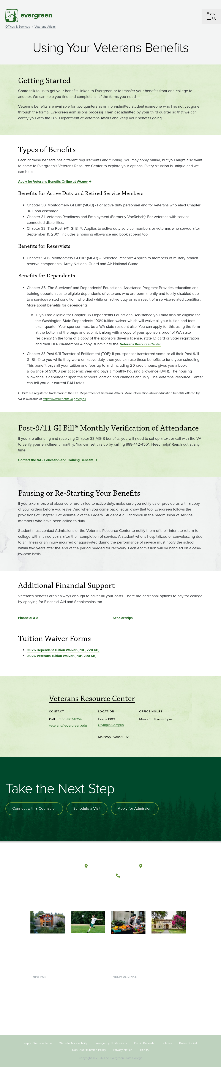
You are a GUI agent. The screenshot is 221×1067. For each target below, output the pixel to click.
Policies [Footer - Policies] (167, 1040)
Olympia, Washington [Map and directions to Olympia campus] (111, 864)
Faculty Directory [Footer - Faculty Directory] (125, 987)
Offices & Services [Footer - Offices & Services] (126, 994)
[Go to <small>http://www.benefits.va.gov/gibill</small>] (64, 399)
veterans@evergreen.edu (68, 725)
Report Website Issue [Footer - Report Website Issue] (38, 1040)
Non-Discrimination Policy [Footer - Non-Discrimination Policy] (89, 1047)
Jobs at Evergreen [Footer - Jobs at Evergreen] (126, 1022)
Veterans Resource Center (92, 699)
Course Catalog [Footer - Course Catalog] (124, 1001)
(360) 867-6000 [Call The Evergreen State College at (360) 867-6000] (138, 873)
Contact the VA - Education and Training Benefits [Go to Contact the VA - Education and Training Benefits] (55, 459)
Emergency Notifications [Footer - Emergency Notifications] (111, 1040)
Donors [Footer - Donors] (37, 1008)
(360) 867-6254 (70, 719)
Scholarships (123, 617)
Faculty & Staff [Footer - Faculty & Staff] (42, 1001)
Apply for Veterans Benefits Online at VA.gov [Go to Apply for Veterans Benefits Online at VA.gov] (53, 181)
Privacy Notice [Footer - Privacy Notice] (122, 1047)
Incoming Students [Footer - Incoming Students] (46, 987)
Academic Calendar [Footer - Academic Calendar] (127, 1008)
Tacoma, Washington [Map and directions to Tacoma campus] (165, 864)
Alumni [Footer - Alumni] (37, 1015)
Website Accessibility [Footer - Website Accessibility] (73, 1040)
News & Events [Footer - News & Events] (124, 1015)
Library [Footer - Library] (118, 980)
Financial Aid (28, 617)
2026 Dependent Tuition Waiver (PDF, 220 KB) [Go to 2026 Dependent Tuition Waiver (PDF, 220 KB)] (63, 649)
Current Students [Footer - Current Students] (44, 980)
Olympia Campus (111, 724)
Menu (211, 13)
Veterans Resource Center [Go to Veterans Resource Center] (140, 344)
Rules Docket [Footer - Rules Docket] (188, 1040)
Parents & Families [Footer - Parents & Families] (45, 994)
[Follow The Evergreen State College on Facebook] (121, 884)
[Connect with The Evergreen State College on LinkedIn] (147, 884)
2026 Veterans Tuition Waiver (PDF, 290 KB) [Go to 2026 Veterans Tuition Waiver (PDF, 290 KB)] (61, 655)
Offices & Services (17, 26)
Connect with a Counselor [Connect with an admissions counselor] (34, 808)
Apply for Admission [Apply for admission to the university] (136, 808)
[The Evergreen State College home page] (54, 866)
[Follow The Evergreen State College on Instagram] (139, 884)
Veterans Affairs (45, 26)
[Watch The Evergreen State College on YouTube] (130, 884)
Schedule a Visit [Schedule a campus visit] (87, 808)
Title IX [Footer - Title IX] (144, 1047)
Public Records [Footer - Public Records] (144, 1040)
